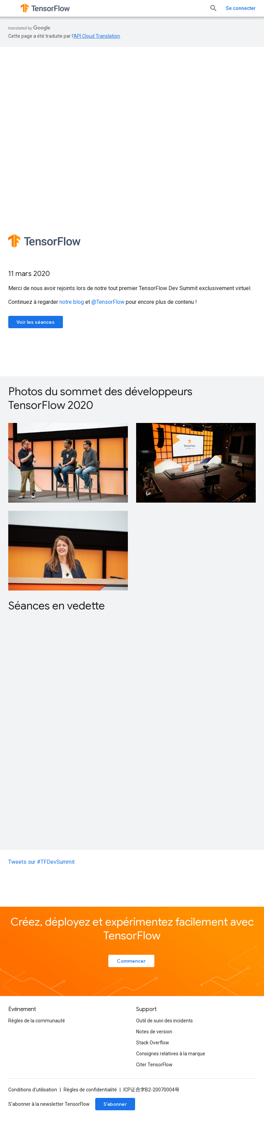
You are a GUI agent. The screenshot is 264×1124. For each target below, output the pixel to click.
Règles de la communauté (36, 1020)
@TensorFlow (107, 302)
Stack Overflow (152, 1042)
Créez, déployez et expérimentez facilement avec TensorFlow (132, 928)
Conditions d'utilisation (32, 1089)
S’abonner (115, 1104)
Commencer (131, 961)
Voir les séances (35, 322)
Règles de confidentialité (90, 1089)
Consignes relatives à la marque (170, 1053)
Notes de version (154, 1031)
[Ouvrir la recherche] (213, 8)
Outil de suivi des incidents (164, 1020)
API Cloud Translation (97, 36)
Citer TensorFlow (154, 1064)
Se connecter (241, 8)
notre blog (71, 302)
